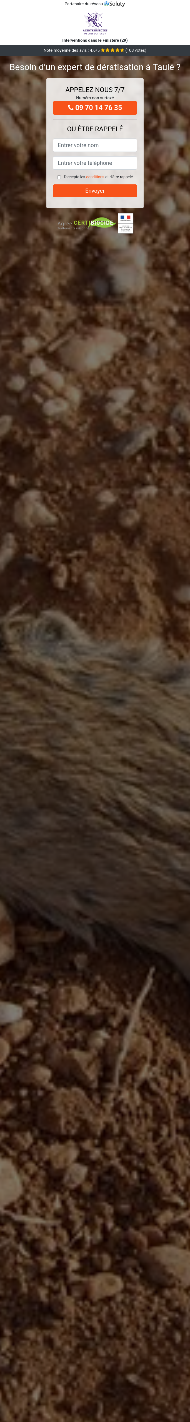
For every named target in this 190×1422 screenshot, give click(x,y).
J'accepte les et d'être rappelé (98, 177)
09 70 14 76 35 (95, 108)
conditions (95, 177)
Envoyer (95, 190)
